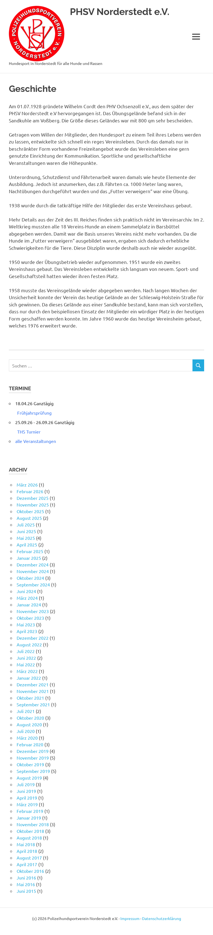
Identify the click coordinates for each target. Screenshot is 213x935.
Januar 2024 (29, 604)
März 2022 (27, 671)
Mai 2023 (26, 624)
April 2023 (27, 631)
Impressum (130, 918)
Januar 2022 (29, 678)
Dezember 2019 (33, 751)
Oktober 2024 (30, 578)
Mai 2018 (26, 844)
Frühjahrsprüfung (34, 412)
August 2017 (29, 857)
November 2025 (33, 504)
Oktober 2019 (30, 764)
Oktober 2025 (30, 511)
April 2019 (27, 797)
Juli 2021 (26, 711)
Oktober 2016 (30, 871)
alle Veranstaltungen (35, 441)
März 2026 (27, 484)
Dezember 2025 (33, 498)
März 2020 (27, 737)
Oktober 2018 (30, 831)
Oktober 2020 (30, 717)
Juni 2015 (26, 891)
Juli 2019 (26, 784)
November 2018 (33, 824)
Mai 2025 (26, 538)
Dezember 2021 (33, 684)
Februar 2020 (30, 744)
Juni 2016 (26, 877)
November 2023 (33, 611)
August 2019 (29, 777)
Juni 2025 (26, 531)
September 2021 (33, 704)
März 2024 (27, 598)
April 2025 (27, 544)
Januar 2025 (29, 558)
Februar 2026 (30, 491)
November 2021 (33, 691)
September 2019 (33, 771)
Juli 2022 (26, 651)
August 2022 (29, 644)
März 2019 (27, 804)
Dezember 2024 (33, 564)
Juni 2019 (26, 791)
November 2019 (33, 757)
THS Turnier (28, 431)
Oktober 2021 (30, 697)
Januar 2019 (29, 817)
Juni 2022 (26, 658)
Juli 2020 (26, 731)
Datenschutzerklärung (161, 918)
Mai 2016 (26, 884)
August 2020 (29, 724)
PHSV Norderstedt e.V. (121, 11)
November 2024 (33, 571)
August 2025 (29, 518)
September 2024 (33, 584)
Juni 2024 (26, 591)
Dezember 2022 (33, 638)
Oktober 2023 (30, 618)
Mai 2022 (26, 664)
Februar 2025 (30, 551)
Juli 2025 (26, 524)
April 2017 (27, 864)
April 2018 (27, 851)
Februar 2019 (30, 811)
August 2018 (29, 837)
